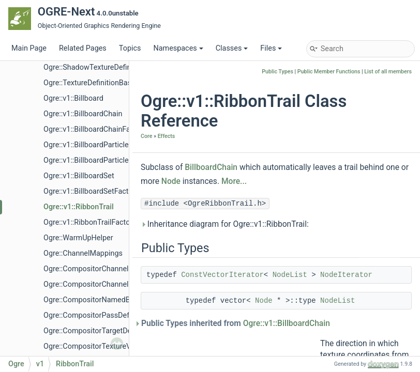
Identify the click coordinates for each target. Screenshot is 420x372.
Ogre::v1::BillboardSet (78, 176)
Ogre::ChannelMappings (83, 253)
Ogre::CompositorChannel (86, 269)
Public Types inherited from (235, 323)
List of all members (388, 71)
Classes (232, 48)
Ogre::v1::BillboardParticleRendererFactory (113, 160)
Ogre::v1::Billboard (73, 98)
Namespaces (178, 48)
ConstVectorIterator (222, 275)
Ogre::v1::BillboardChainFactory (95, 129)
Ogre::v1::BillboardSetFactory (91, 191)
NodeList (290, 275)
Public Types (277, 71)
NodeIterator (346, 275)
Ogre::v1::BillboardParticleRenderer (100, 145)
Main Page (29, 48)
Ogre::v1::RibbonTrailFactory (89, 222)
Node (171, 181)
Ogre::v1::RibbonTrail (78, 207)
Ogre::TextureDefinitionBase (89, 83)
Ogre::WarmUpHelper (78, 238)
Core (146, 136)
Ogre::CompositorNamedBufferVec (100, 300)
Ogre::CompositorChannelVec (92, 284)
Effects (166, 136)
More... (234, 181)
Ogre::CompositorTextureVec (91, 346)
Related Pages (83, 48)
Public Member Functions (329, 71)
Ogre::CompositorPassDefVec (92, 315)
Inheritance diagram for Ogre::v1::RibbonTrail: (225, 224)
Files (271, 48)
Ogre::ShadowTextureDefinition (94, 67)
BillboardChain (211, 167)
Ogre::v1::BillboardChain (82, 114)
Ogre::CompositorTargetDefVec (94, 331)
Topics (130, 48)
